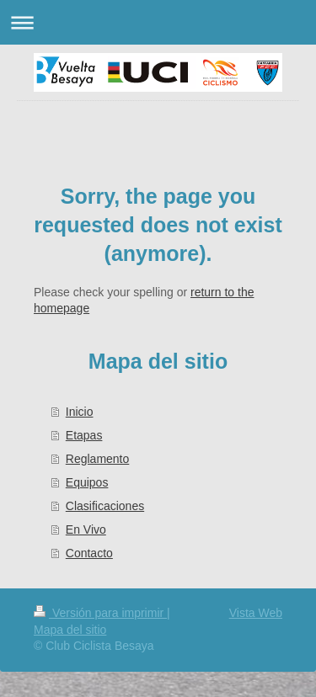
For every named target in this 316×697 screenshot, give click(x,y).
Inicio (80, 411)
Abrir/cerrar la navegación (158, 22)
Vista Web (255, 613)
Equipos (87, 482)
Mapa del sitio (70, 629)
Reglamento (98, 459)
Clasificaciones (105, 506)
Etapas (84, 435)
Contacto (89, 553)
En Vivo (86, 529)
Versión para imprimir (100, 613)
